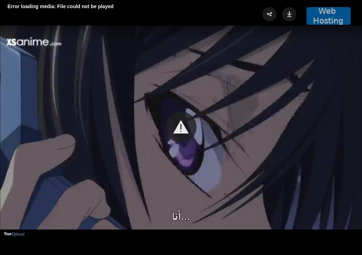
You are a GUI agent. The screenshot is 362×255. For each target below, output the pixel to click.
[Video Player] (181, 127)
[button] (181, 127)
